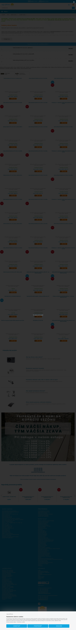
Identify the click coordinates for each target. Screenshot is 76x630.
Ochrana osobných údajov (13, 621)
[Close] (74, 2)
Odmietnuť (17, 625)
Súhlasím (58, 625)
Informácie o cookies (23, 621)
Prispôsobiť (38, 625)
